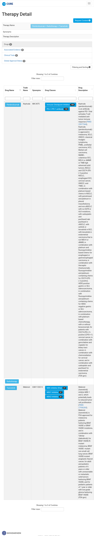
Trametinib (11, 388)
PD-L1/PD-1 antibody (57, 109)
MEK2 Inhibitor (54, 397)
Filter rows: (35, 78)
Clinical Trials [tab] (11, 55)
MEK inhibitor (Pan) (56, 388)
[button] (20, 90)
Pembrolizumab (13, 105)
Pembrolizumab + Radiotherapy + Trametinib (50, 26)
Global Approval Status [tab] (14, 61)
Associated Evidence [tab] (14, 50)
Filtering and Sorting (81, 67)
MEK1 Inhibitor (54, 392)
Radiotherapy (12, 381)
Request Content (82, 21)
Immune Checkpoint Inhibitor (61, 105)
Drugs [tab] (8, 44)
